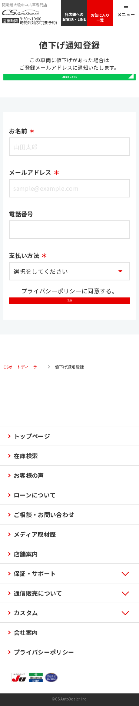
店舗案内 (26, 553)
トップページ (32, 436)
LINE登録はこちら (69, 90)
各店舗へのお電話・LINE (74, 16)
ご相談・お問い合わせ (44, 514)
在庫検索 (26, 455)
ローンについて (35, 494)
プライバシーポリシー (51, 311)
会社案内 (26, 632)
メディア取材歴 (35, 534)
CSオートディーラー (22, 410)
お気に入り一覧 (100, 17)
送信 (69, 336)
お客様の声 (29, 475)
